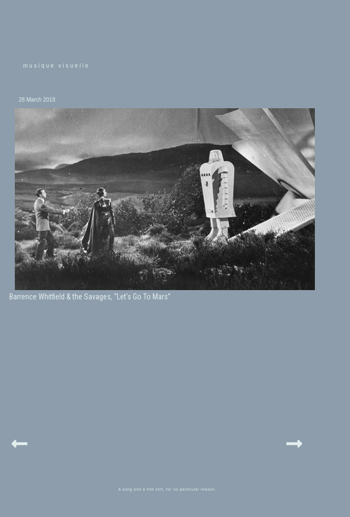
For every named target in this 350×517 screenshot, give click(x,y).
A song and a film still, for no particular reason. (167, 489)
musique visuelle (56, 66)
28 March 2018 (37, 100)
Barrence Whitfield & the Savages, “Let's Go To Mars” (90, 296)
